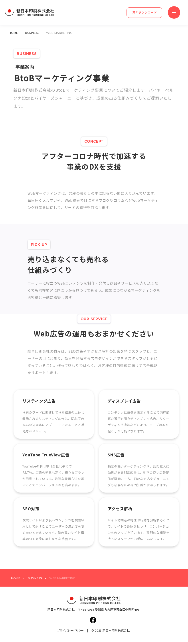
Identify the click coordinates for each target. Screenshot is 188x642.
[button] (174, 12)
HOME (13, 32)
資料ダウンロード (144, 12)
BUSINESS (32, 32)
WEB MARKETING (59, 32)
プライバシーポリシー (70, 630)
